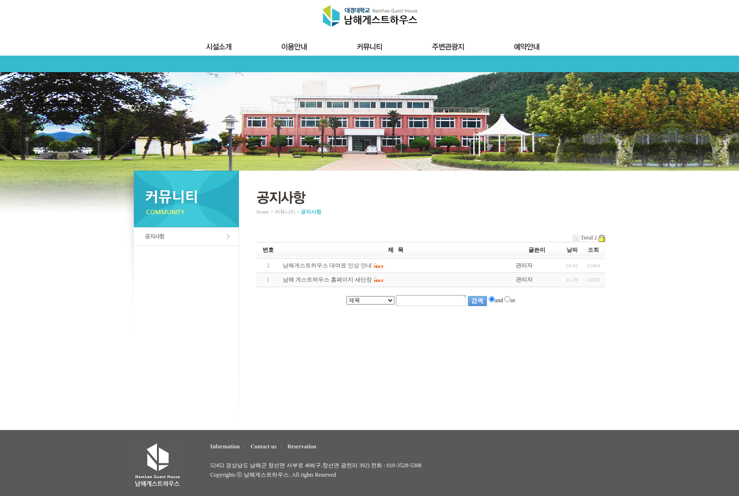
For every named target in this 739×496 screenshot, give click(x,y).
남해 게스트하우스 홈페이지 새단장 (327, 279)
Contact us (264, 446)
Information (225, 446)
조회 (593, 250)
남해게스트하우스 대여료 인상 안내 (327, 265)
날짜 (572, 250)
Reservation (301, 446)
